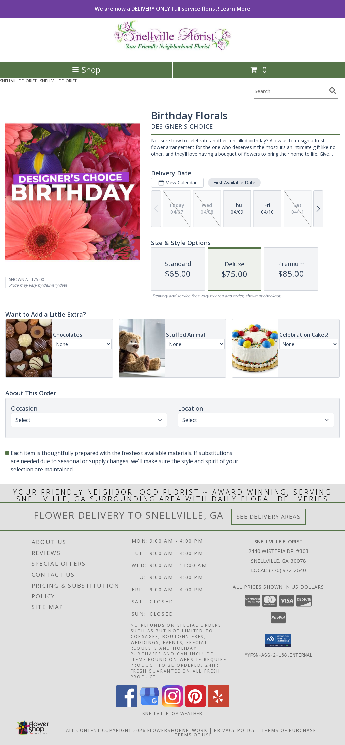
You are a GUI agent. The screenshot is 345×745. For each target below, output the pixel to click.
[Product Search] (290, 91)
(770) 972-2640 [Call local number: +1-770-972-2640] (287, 570)
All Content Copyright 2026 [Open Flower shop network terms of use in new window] (106, 730)
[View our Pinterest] (195, 705)
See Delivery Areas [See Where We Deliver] (269, 516)
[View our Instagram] (172, 705)
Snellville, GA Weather (172, 713)
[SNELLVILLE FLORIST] (172, 52)
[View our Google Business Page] (149, 705)
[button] (278, 640)
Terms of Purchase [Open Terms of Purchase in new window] (289, 730)
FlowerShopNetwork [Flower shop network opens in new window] (177, 730)
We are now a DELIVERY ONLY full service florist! (172, 8)
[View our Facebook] (126, 705)
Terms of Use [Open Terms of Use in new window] (193, 735)
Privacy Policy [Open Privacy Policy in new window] (234, 730)
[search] (332, 90)
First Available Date (234, 182)
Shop (86, 69)
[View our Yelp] (218, 705)
